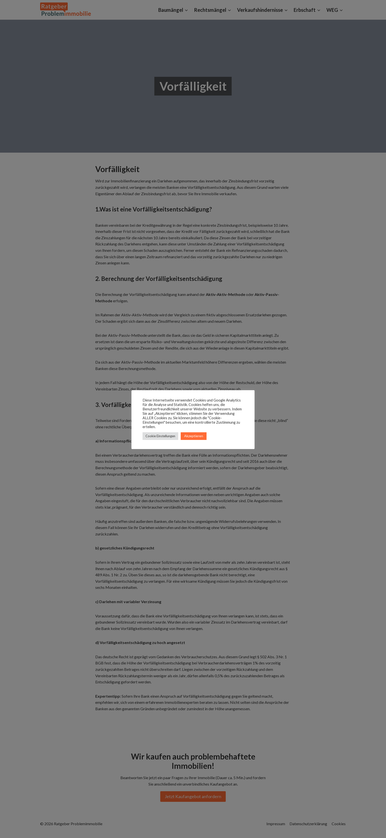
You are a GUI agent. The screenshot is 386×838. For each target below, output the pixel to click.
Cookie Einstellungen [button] (160, 436)
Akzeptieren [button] (193, 436)
